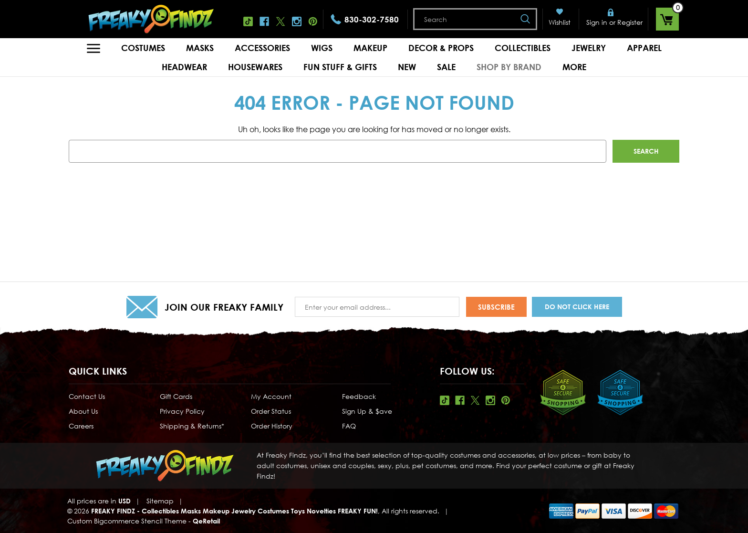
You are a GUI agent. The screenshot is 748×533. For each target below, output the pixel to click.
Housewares (255, 67)
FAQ (349, 426)
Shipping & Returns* (192, 426)
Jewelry (588, 47)
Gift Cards (176, 396)
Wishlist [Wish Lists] (560, 22)
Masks (200, 47)
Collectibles (523, 47)
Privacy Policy (182, 411)
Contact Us (87, 396)
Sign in (596, 22)
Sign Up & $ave (367, 411)
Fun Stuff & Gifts (340, 67)
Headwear (184, 67)
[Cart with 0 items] (667, 19)
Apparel (644, 47)
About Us (83, 411)
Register (630, 22)
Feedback (359, 396)
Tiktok (248, 21)
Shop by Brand (509, 67)
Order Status (271, 411)
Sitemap (160, 501)
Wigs (321, 47)
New (407, 67)
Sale (446, 67)
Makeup (370, 47)
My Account (271, 396)
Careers (81, 426)
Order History (271, 426)
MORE (574, 67)
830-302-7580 (371, 19)
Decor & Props (441, 47)
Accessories (262, 47)
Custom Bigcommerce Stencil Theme (127, 521)
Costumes (143, 47)
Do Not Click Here (577, 307)
